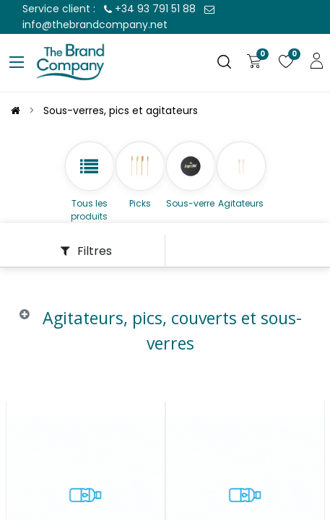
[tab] (165, 342)
